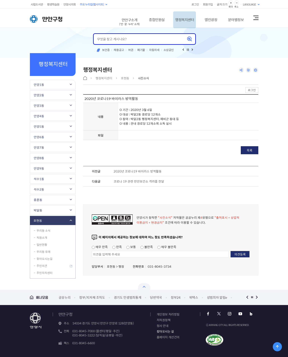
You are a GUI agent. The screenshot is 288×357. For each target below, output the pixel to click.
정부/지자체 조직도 (92, 297)
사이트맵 (255, 18)
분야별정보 (232, 18)
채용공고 (119, 50)
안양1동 (39, 84)
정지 (252, 297)
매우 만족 (100, 246)
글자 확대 (231, 3)
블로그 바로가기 (250, 314)
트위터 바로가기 (219, 314)
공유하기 (240, 70)
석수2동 (39, 189)
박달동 (38, 210)
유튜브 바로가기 (239, 314)
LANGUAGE (249, 4)
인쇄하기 (255, 70)
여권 (130, 50)
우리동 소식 (43, 230)
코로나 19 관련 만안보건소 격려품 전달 (139, 181)
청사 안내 (162, 325)
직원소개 (42, 238)
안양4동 (39, 116)
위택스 (193, 297)
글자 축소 (236, 3)
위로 (277, 346)
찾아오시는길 (45, 259)
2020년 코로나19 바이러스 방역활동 (138, 171)
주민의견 (42, 266)
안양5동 (39, 126)
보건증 (106, 50)
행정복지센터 (177, 18)
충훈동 (38, 199)
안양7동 (39, 147)
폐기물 (141, 50)
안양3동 (39, 105)
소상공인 (169, 50)
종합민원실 (147, 18)
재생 (188, 50)
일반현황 (42, 245)
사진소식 (143, 78)
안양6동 (39, 137)
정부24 (175, 297)
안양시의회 (69, 4)
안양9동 (39, 168)
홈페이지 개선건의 (168, 337)
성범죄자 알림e (217, 297)
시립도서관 (37, 4)
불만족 (146, 246)
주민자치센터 (45, 273)
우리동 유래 (43, 252)
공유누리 (65, 297)
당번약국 (156, 297)
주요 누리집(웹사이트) (92, 4)
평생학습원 (53, 4)
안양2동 (39, 95)
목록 (249, 150)
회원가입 (208, 4)
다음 (256, 297)
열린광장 (205, 18)
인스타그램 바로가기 (229, 314)
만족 (117, 246)
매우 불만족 (166, 246)
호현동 (38, 220)
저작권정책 (164, 320)
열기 (144, 286)
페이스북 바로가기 (208, 314)
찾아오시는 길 (165, 331)
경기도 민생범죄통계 (127, 297)
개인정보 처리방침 (168, 314)
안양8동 (39, 158)
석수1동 (39, 179)
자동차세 (154, 50)
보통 (131, 246)
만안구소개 (118, 19)
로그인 (195, 4)
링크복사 (248, 70)
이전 (247, 297)
